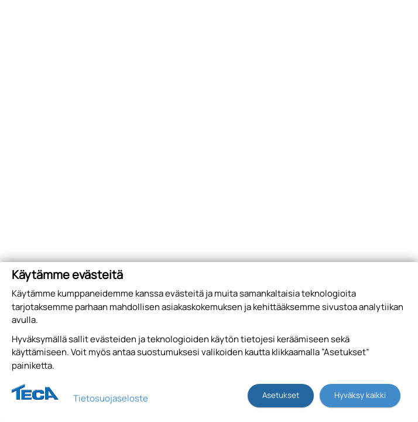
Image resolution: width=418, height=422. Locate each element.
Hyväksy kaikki (360, 395)
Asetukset (280, 395)
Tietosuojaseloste (110, 398)
